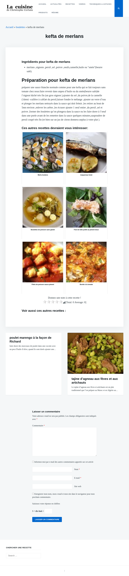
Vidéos (82, 4)
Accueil (42, 4)
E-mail (77, 478)
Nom (77, 469)
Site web (77, 486)
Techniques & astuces (100, 4)
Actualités (55, 4)
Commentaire (38, 425)
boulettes (20, 27)
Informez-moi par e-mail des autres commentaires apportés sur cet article (63, 462)
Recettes (70, 4)
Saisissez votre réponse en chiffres (46, 504)
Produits (43, 12)
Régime (55, 12)
